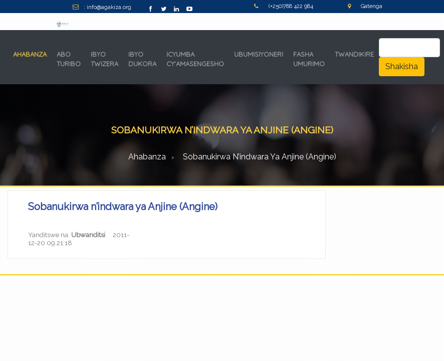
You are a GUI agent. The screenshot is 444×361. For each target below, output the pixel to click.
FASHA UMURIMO (309, 59)
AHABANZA (32, 54)
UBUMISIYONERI (258, 54)
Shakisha (401, 66)
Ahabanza (147, 156)
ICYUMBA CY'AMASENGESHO (195, 59)
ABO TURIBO (69, 59)
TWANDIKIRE (354, 54)
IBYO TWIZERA (104, 59)
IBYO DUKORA (142, 59)
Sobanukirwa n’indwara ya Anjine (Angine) (259, 156)
